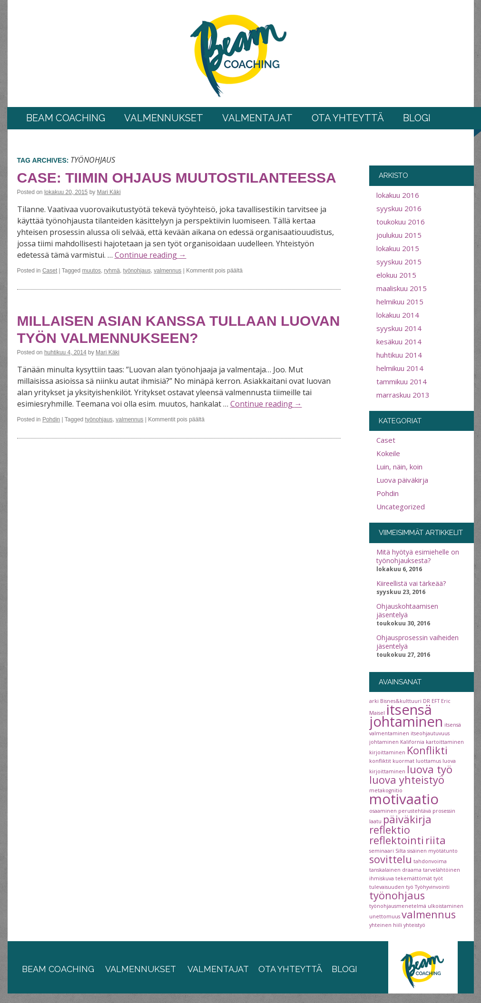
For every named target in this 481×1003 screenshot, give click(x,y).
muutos (91, 270)
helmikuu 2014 (399, 368)
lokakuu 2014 (397, 315)
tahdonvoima (430, 861)
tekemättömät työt (419, 878)
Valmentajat (257, 118)
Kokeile (388, 453)
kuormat (403, 761)
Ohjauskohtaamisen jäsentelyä (407, 610)
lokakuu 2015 (397, 248)
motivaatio (404, 798)
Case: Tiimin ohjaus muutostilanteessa (176, 177)
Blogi (417, 118)
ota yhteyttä (290, 969)
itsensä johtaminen (406, 715)
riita (435, 840)
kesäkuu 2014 (399, 341)
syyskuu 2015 (399, 261)
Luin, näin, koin (399, 466)
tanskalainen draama (395, 870)
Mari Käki (109, 192)
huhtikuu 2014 (399, 355)
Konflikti (427, 750)
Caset (49, 270)
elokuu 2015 (396, 275)
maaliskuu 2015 (401, 288)
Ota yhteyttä (348, 118)
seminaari (381, 850)
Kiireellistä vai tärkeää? (411, 583)
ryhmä (112, 270)
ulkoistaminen (445, 906)
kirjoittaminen (387, 752)
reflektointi (396, 840)
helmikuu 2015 (399, 301)
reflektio (389, 830)
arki (374, 701)
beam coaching (58, 969)
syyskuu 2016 (399, 208)
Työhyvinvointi (432, 887)
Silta (400, 850)
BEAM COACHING (65, 118)
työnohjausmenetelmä (397, 906)
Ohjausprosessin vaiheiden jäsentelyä (417, 642)
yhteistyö (414, 925)
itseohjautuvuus (430, 733)
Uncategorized (400, 506)
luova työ (429, 769)
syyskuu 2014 (399, 328)
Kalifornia (412, 742)
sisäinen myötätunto (432, 850)
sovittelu (390, 859)
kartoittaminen (445, 742)
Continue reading (151, 255)
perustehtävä (414, 811)
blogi (344, 969)
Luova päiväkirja (402, 480)
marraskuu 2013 (403, 394)
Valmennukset (163, 118)
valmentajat (217, 969)
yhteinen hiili (385, 925)
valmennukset (140, 969)
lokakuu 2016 (397, 195)
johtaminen (384, 742)
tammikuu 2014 (401, 381)
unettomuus (384, 916)
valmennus (167, 270)
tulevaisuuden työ (391, 887)
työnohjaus (137, 270)
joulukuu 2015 (399, 235)
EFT (436, 701)
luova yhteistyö (406, 780)
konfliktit (380, 761)
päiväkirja (407, 819)
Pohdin (51, 419)
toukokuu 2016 (400, 221)
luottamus (428, 761)
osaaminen (383, 811)
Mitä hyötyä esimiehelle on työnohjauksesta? (417, 556)
